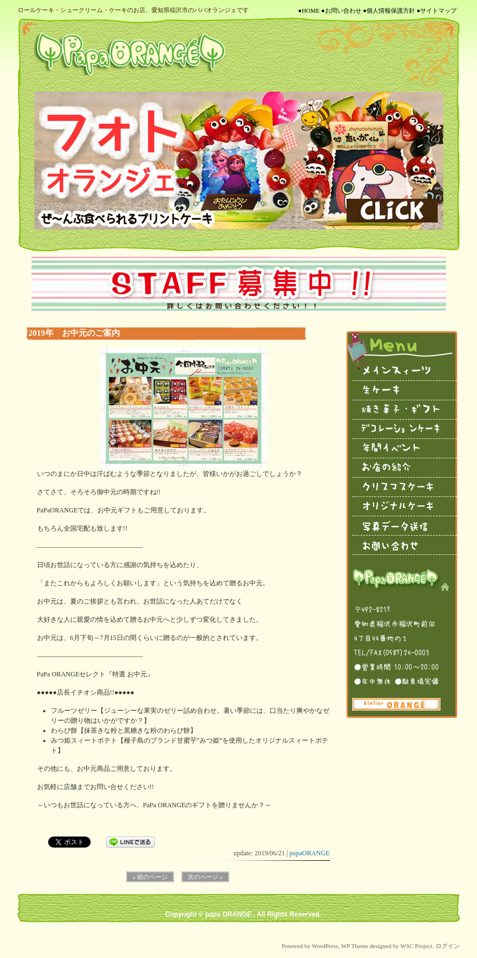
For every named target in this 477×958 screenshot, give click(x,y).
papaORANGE (310, 853)
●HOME (308, 10)
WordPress (325, 946)
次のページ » (205, 877)
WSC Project (416, 946)
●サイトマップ (437, 10)
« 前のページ (150, 877)
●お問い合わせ (341, 10)
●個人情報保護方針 (389, 10)
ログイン (448, 946)
